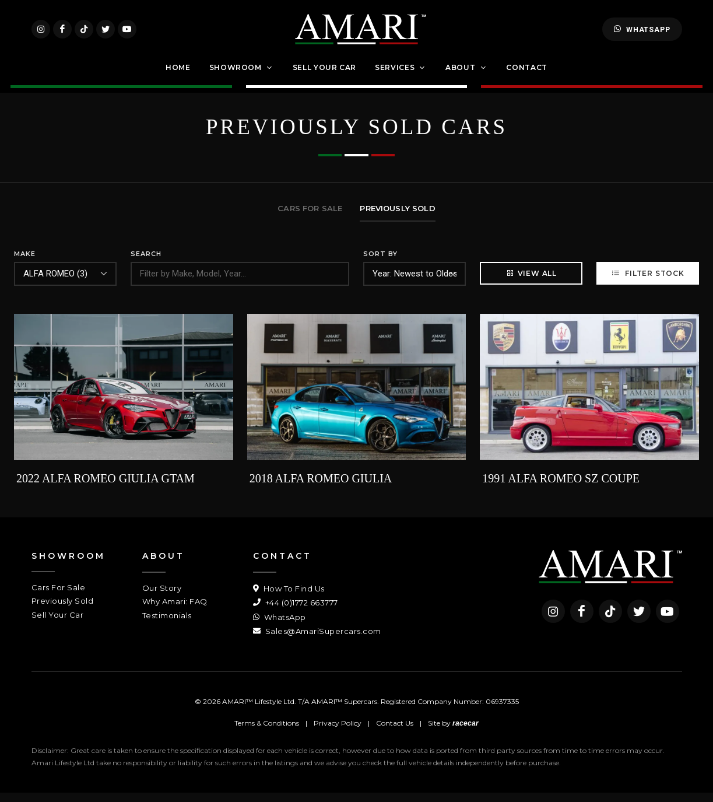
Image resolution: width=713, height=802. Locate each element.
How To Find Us (289, 597)
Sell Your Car (57, 623)
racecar (465, 733)
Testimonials (167, 624)
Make (25, 263)
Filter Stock (647, 282)
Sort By (380, 263)
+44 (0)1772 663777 (295, 612)
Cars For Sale (58, 596)
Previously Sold (62, 610)
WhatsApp (642, 33)
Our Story (162, 596)
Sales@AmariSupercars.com (317, 640)
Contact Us (394, 732)
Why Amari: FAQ (175, 610)
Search (146, 263)
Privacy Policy (337, 732)
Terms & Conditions (266, 732)
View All (531, 282)
